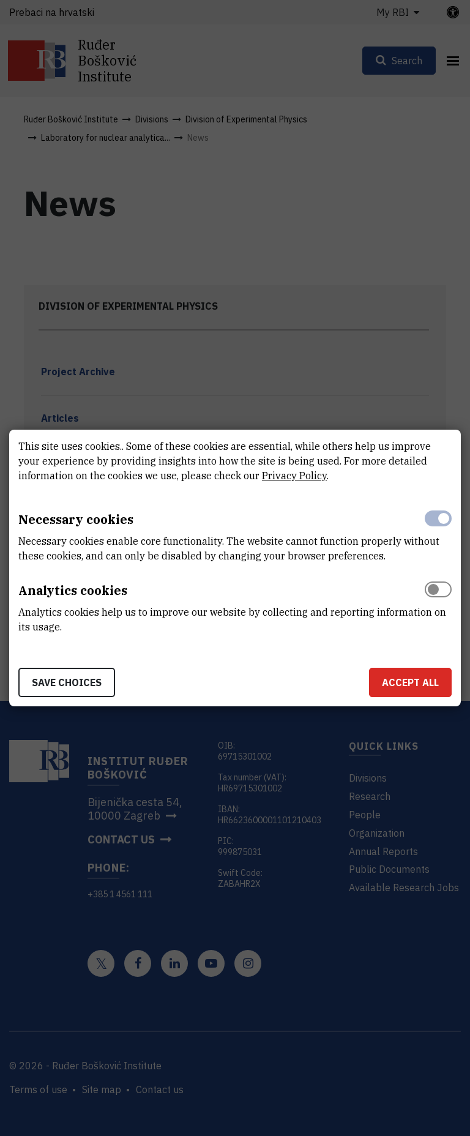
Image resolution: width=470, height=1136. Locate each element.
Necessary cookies (75, 519)
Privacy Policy (294, 475)
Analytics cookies (72, 590)
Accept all (410, 682)
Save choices (67, 682)
